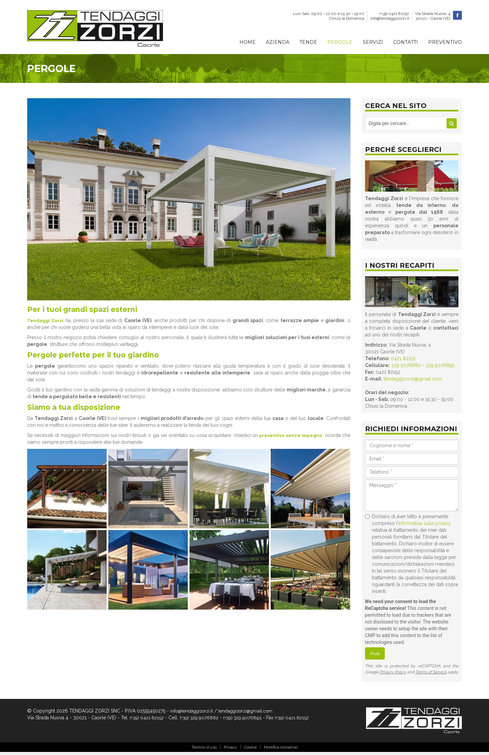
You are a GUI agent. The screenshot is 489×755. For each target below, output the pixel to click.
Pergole (339, 42)
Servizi (373, 42)
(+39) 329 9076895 (247, 720)
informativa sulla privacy (424, 525)
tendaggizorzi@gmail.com (413, 381)
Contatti (405, 42)
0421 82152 (403, 361)
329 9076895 (439, 367)
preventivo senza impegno (290, 441)
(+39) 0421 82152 (394, 13)
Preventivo (445, 42)
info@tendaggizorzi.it (389, 18)
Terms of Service (431, 674)
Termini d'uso (204, 750)
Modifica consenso (280, 750)
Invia (375, 656)
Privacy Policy (393, 674)
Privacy (230, 750)
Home (247, 42)
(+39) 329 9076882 (202, 720)
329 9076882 (406, 367)
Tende (308, 42)
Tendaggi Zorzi (46, 324)
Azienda (277, 42)
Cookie (250, 750)
